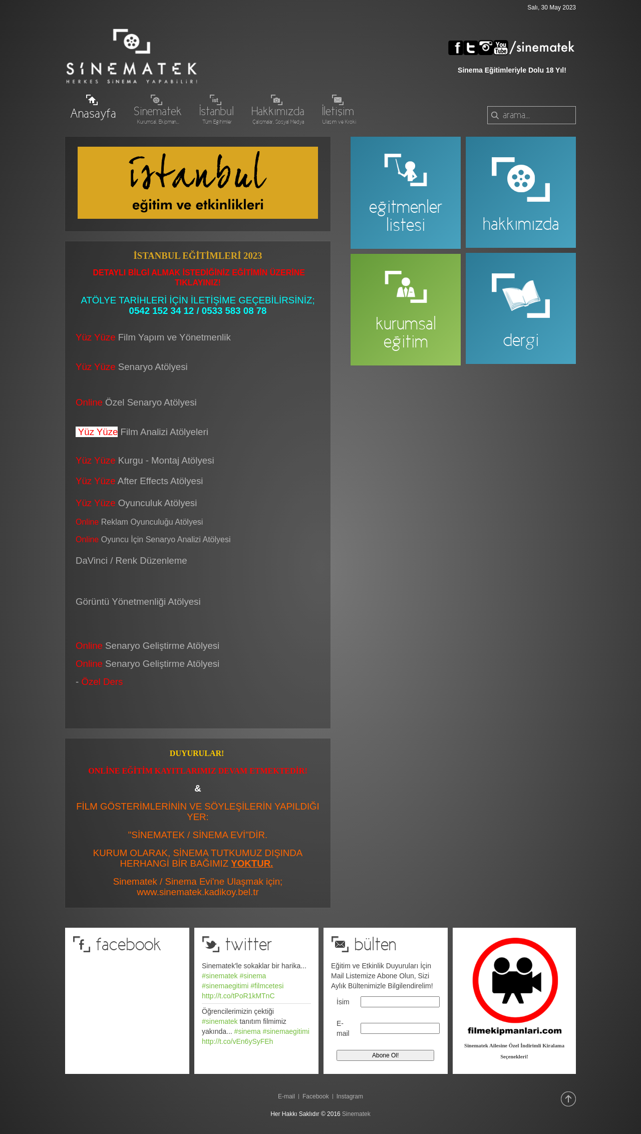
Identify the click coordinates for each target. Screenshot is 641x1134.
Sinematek (356, 1113)
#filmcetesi (266, 986)
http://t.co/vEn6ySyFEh (237, 1041)
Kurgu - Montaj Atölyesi (166, 460)
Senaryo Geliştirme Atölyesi (147, 663)
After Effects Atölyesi (160, 481)
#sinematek (220, 976)
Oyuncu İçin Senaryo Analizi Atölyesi (153, 539)
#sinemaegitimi (225, 986)
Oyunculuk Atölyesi (159, 503)
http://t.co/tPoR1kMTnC (238, 996)
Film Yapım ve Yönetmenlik (174, 337)
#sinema (252, 976)
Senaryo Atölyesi (132, 366)
